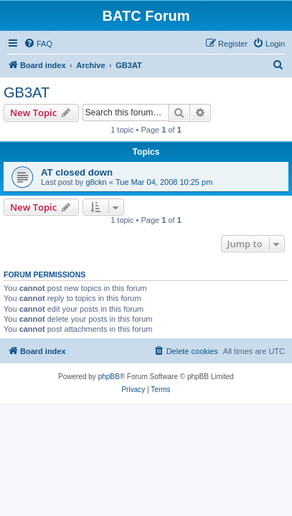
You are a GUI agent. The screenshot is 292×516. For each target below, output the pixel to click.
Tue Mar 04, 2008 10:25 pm (164, 182)
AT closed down (77, 172)
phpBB (109, 377)
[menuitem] (38, 43)
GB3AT (27, 92)
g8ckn (95, 182)
